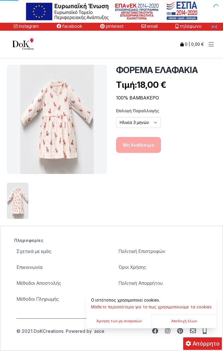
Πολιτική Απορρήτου (140, 283)
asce (99, 331)
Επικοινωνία (29, 267)
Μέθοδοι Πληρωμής (37, 299)
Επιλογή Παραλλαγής (137, 110)
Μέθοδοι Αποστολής (38, 283)
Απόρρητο (202, 343)
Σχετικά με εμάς (33, 251)
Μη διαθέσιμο (138, 145)
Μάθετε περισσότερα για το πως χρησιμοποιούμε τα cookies (151, 306)
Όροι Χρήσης (132, 267)
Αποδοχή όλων (184, 321)
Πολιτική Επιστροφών (141, 251)
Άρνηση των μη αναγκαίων (119, 321)
